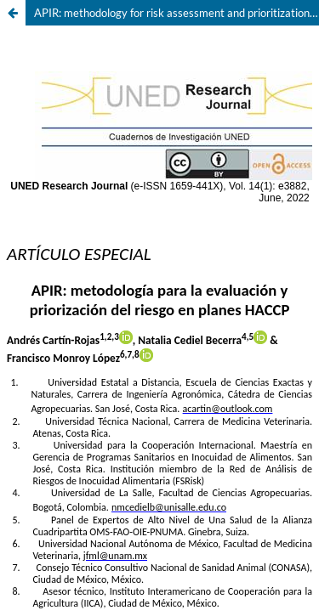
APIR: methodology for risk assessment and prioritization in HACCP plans (176, 13)
